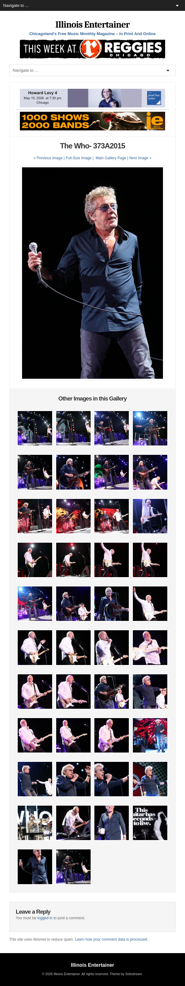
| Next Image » (139, 158)
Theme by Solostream (126, 974)
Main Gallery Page (111, 158)
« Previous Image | (49, 158)
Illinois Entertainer (92, 24)
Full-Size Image (78, 158)
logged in (44, 918)
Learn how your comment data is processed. (111, 939)
